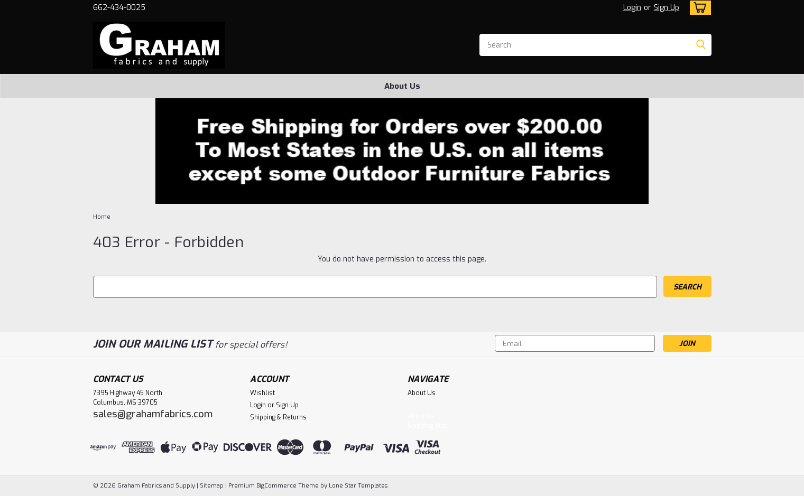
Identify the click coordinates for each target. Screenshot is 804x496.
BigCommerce (276, 486)
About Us (402, 86)
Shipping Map (428, 426)
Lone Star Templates (358, 486)
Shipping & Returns (278, 417)
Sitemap (212, 486)
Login (632, 8)
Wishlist (262, 393)
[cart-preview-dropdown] (698, 8)
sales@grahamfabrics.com (152, 414)
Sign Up (666, 8)
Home (101, 217)
